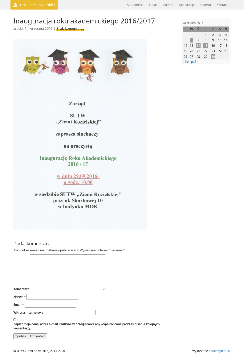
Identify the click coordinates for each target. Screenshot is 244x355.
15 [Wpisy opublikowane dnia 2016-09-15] (205, 45)
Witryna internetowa (28, 312)
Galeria (205, 5)
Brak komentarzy (70, 28)
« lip (186, 61)
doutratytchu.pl (220, 351)
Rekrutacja (187, 5)
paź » (194, 61)
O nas (153, 5)
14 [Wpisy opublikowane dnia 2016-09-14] (198, 45)
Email (18, 305)
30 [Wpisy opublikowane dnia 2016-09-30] (213, 57)
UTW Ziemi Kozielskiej (34, 4)
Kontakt (222, 5)
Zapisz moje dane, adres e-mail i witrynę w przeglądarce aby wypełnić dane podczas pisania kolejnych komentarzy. (86, 326)
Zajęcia (168, 5)
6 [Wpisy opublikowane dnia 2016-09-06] (191, 40)
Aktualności (135, 5)
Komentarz (21, 289)
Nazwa (19, 297)
